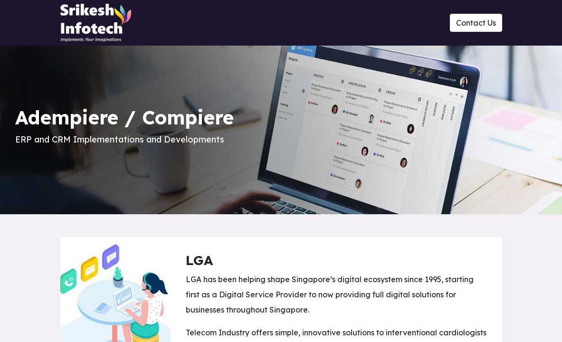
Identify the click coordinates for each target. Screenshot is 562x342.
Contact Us (476, 23)
